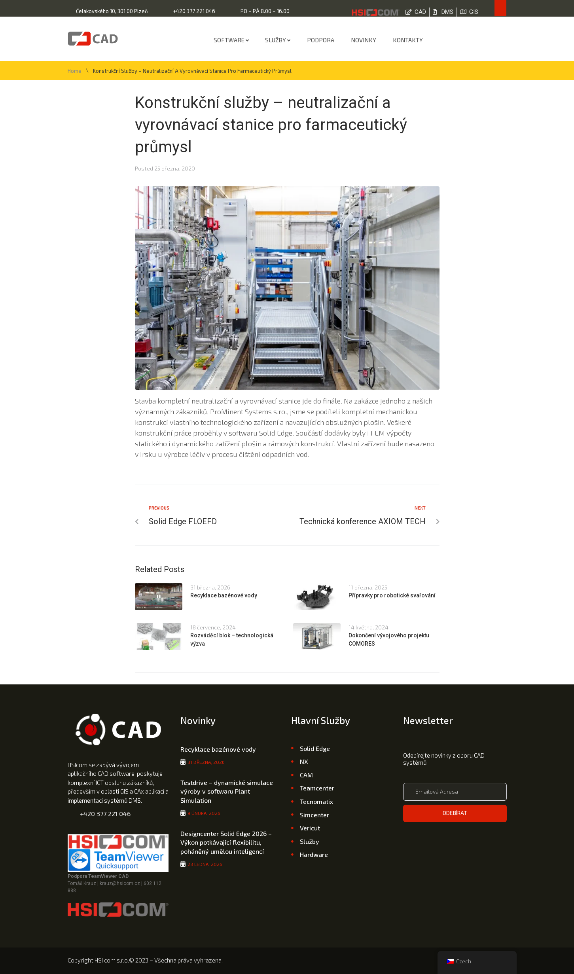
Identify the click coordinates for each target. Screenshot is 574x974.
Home (74, 71)
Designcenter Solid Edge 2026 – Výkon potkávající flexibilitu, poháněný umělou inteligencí (226, 842)
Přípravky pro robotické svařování (392, 595)
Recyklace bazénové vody (223, 595)
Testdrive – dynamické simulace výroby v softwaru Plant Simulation (226, 791)
